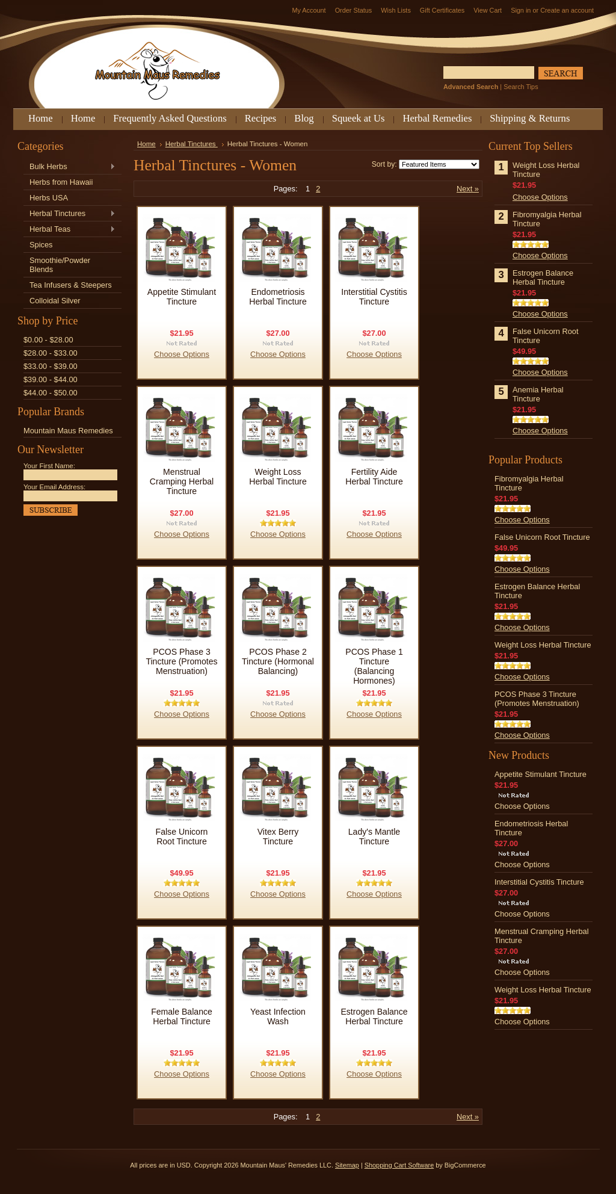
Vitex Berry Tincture (278, 836)
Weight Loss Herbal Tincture (277, 476)
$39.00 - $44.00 (50, 379)
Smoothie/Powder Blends (59, 265)
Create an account (567, 10)
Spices (40, 244)
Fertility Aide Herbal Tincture (373, 476)
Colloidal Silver (55, 300)
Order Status (353, 10)
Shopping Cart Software (399, 1165)
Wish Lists (396, 10)
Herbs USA (48, 197)
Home (146, 143)
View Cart (487, 10)
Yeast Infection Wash (278, 1016)
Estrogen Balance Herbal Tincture (373, 1016)
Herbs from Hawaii (61, 182)
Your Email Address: (54, 486)
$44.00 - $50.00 (50, 392)
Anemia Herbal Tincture (538, 394)
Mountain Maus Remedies (68, 430)
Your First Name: (49, 465)
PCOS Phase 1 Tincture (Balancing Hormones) (373, 666)
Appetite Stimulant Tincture (181, 296)
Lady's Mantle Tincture (374, 836)
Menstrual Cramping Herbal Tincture (182, 481)
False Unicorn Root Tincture (182, 836)
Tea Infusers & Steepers (70, 284)
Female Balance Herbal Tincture (181, 1016)
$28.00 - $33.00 (50, 352)
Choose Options (181, 354)
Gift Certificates (442, 10)
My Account (308, 10)
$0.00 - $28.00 (48, 339)
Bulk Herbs (69, 167)
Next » (468, 188)
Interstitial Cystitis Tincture (374, 296)
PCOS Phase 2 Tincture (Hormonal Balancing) (278, 661)
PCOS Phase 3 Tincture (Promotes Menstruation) (181, 661)
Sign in (521, 10)
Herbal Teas (69, 229)
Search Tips (521, 86)
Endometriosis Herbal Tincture (277, 296)
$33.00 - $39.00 (50, 366)
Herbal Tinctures (69, 214)
